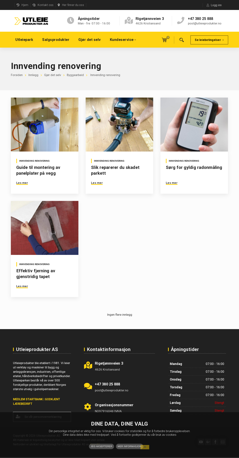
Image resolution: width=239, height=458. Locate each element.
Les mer (22, 183)
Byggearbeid (76, 75)
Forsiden (17, 75)
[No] (145, 447)
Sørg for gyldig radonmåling (194, 167)
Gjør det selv (53, 75)
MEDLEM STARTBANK (28, 399)
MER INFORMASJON (129, 446)
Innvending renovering (34, 160)
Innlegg (34, 75)
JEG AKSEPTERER (101, 446)
